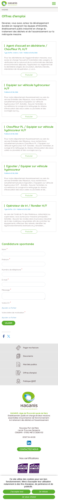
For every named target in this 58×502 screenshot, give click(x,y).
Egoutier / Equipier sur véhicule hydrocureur (25, 167)
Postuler (29, 75)
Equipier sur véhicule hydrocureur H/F (27, 86)
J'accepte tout (16, 491)
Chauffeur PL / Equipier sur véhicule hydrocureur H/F (28, 128)
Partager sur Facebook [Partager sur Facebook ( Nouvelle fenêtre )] (4, 336)
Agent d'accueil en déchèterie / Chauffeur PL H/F (25, 47)
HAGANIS (5, 10)
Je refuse (43, 491)
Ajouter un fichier (9, 308)
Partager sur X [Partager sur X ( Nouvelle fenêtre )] (9, 336)
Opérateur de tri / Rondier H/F (26, 205)
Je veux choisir (29, 497)
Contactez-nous (29, 449)
